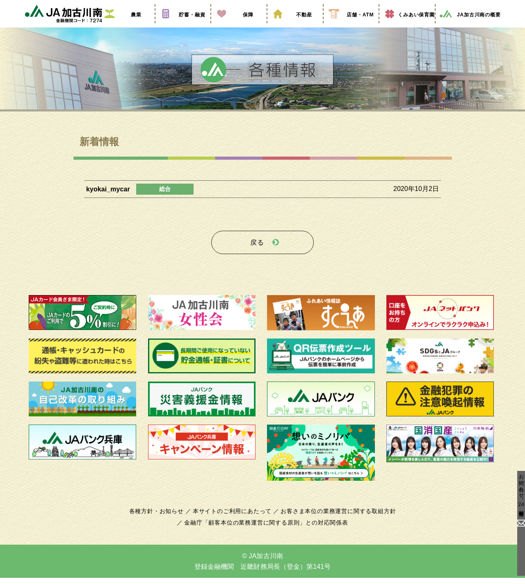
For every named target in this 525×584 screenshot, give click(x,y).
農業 (126, 26)
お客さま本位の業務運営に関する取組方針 (335, 517)
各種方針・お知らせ (161, 517)
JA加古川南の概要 (470, 26)
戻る (257, 250)
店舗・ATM (351, 26)
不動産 (295, 26)
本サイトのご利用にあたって (233, 517)
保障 (238, 26)
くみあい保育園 (407, 26)
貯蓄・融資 (183, 26)
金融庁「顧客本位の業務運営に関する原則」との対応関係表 (266, 528)
